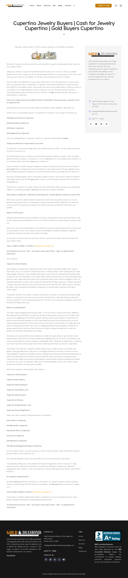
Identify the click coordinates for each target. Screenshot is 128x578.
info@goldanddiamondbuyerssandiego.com (59, 545)
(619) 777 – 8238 (98, 119)
